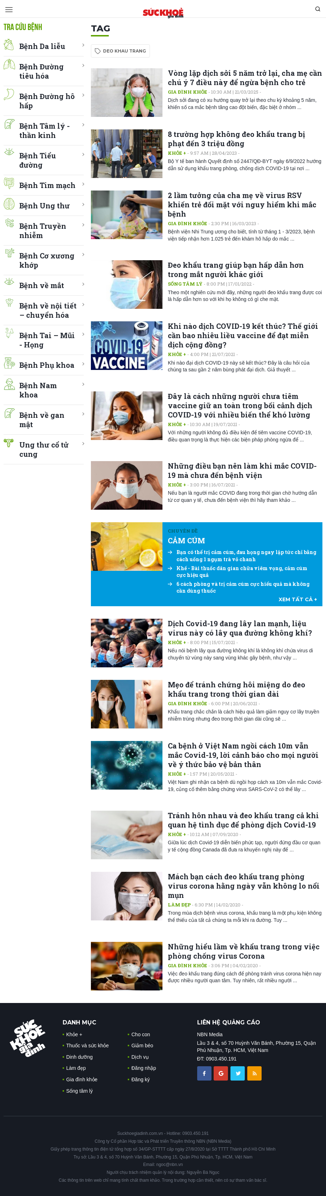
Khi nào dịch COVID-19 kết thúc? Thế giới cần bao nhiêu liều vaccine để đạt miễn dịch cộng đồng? (243, 335)
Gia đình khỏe (187, 92)
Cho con (140, 1034)
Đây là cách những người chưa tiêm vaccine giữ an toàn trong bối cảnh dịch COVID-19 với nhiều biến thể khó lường (240, 405)
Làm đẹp (179, 904)
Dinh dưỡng (79, 1057)
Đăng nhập (143, 1068)
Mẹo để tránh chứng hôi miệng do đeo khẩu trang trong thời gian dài (236, 689)
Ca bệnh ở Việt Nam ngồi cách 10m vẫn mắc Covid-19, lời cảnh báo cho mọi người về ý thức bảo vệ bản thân (243, 755)
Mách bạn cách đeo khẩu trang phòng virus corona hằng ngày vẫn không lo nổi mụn (244, 886)
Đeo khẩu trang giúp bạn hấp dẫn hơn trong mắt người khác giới (236, 269)
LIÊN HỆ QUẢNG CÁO (228, 1022)
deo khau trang (124, 51)
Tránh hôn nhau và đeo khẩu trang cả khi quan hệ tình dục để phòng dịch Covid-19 (243, 820)
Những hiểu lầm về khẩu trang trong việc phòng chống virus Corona (244, 951)
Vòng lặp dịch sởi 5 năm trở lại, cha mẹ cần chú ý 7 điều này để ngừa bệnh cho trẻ (245, 77)
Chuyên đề (183, 531)
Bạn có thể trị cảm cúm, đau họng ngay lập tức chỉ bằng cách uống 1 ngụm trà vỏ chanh (242, 556)
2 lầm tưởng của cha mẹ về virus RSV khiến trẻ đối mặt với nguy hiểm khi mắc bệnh (242, 204)
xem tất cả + (298, 599)
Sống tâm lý (185, 284)
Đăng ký (140, 1079)
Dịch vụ (140, 1057)
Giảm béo (142, 1045)
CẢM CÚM (186, 540)
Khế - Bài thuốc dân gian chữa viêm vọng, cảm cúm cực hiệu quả (237, 572)
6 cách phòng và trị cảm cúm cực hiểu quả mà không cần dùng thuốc (239, 587)
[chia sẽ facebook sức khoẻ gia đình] (205, 1073)
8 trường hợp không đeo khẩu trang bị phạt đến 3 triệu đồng (236, 138)
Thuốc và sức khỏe (87, 1045)
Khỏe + (177, 153)
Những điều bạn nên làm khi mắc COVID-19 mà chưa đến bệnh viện (242, 470)
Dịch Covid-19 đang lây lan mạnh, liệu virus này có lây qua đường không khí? (240, 628)
